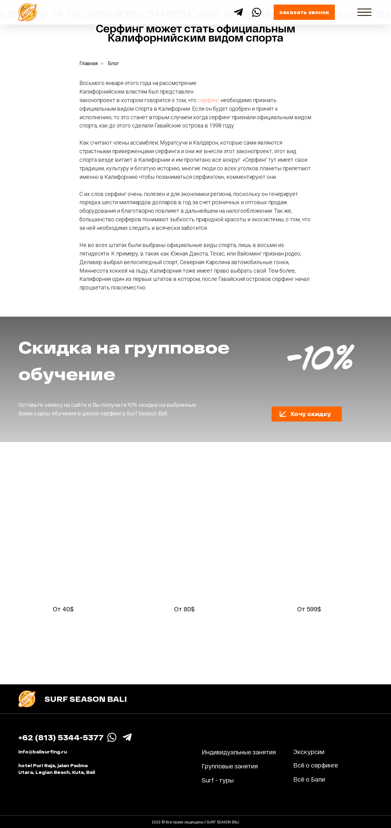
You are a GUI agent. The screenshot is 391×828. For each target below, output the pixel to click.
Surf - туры (218, 780)
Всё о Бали (309, 779)
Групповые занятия (230, 766)
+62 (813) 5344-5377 (61, 737)
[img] (364, 12)
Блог (113, 63)
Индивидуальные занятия (239, 752)
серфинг (208, 100)
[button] (304, 12)
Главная (88, 63)
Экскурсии (308, 751)
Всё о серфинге (315, 765)
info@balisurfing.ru (42, 751)
